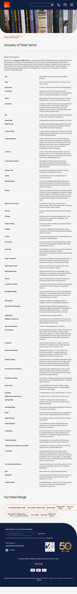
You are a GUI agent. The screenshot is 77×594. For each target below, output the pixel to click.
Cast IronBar (47, 515)
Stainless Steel (29, 508)
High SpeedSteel (64, 515)
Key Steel (47, 522)
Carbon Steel (64, 508)
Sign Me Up (41, 541)
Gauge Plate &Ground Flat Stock (12, 522)
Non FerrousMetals (64, 522)
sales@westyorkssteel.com (14, 553)
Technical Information (16, 36)
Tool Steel (12, 508)
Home (5, 36)
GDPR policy (50, 545)
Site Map (39, 587)
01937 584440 (10, 550)
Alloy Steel (47, 508)
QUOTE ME (39, 571)
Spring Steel (12, 515)
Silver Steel (30, 522)
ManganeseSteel (29, 515)
